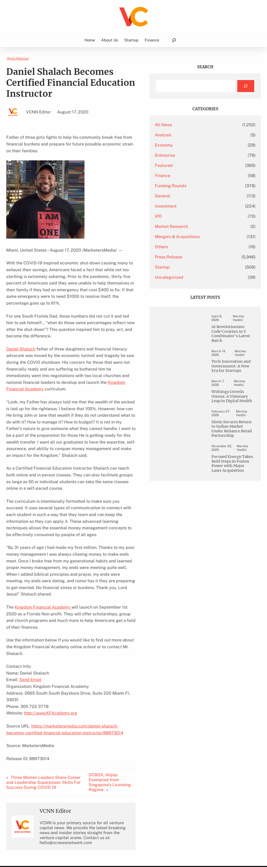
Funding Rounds (201, 185)
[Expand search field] (173, 40)
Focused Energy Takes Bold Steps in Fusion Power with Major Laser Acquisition (235, 495)
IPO (189, 216)
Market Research (202, 226)
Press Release (17, 59)
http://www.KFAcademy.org (50, 622)
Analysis (194, 134)
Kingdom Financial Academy (119, 344)
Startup (193, 267)
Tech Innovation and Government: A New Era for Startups (234, 378)
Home (89, 40)
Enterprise (196, 155)
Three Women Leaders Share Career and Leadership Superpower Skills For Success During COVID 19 (48, 688)
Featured (195, 165)
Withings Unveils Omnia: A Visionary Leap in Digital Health (235, 416)
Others (192, 246)
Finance (193, 175)
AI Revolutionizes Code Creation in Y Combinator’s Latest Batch (235, 337)
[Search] (245, 86)
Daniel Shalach (20, 318)
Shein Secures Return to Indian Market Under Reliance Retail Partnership (234, 454)
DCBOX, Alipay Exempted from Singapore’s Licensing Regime (134, 688)
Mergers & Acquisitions (208, 236)
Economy (195, 145)
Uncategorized (200, 277)
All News (194, 124)
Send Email (30, 595)
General (193, 195)
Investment (197, 206)
